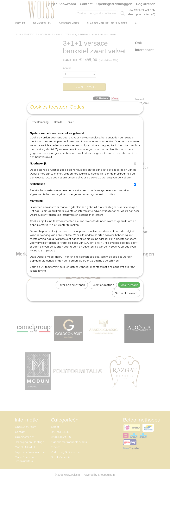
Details (58, 131)
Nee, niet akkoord (126, 302)
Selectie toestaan (103, 294)
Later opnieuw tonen (72, 294)
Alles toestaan (129, 294)
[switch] (135, 172)
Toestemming (40, 131)
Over (70, 131)
